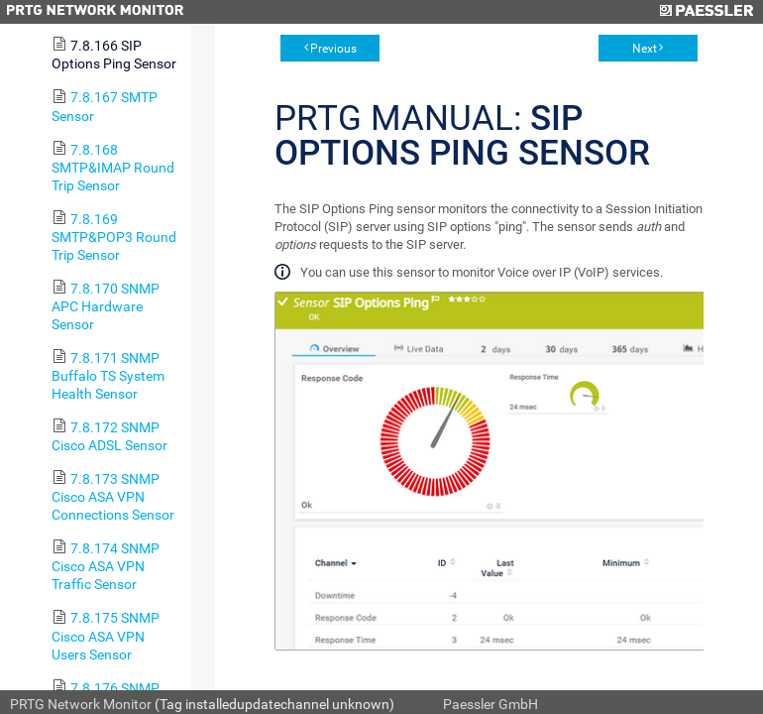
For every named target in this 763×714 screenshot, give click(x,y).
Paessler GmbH (490, 704)
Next (644, 49)
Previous (333, 49)
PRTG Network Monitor (81, 704)
